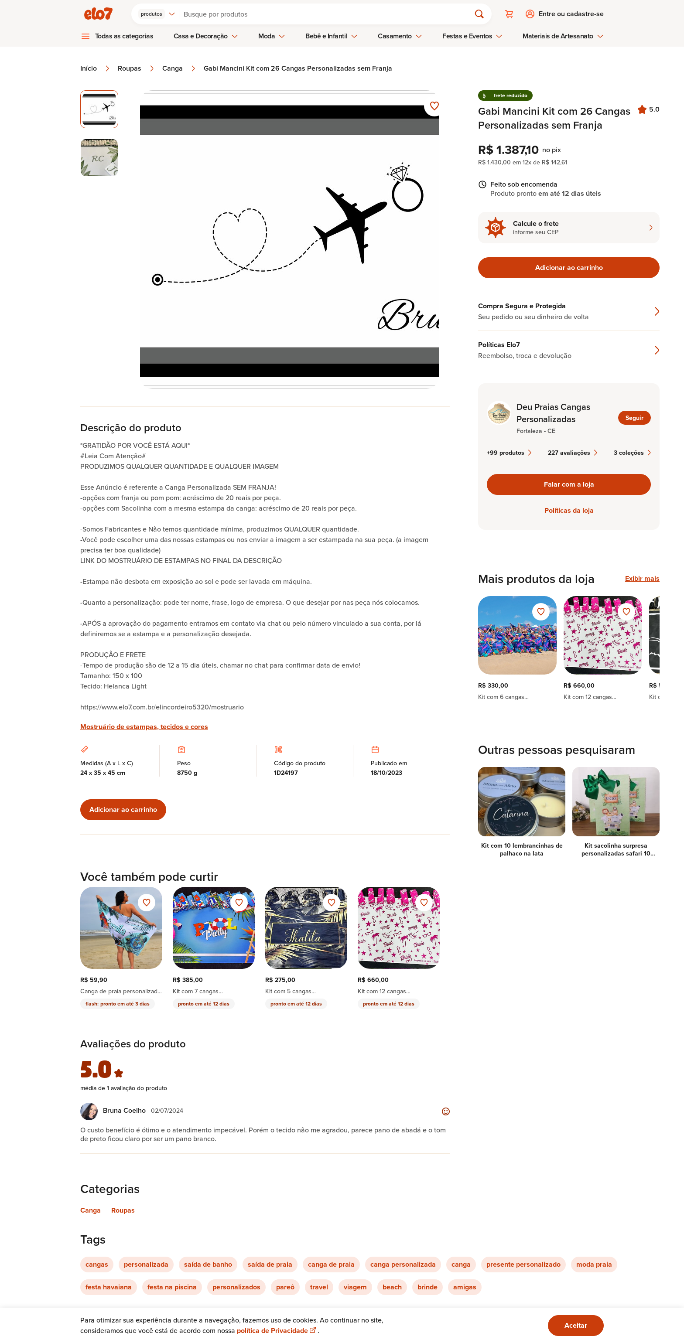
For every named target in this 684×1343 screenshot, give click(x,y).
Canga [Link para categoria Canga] (90, 1210)
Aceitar (575, 1325)
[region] (569, 648)
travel (319, 1287)
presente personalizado (523, 1264)
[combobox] (156, 14)
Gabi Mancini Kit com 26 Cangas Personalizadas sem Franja (298, 68)
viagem (355, 1287)
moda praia (594, 1264)
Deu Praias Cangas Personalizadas (553, 413)
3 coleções (632, 453)
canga (461, 1264)
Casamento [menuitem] (400, 36)
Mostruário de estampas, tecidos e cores (144, 727)
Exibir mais (642, 578)
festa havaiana (109, 1287)
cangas (97, 1264)
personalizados (236, 1287)
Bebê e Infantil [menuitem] (331, 36)
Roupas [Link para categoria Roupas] (123, 1210)
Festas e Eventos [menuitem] (472, 36)
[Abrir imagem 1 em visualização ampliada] (289, 239)
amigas (464, 1287)
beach (392, 1287)
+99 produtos (509, 453)
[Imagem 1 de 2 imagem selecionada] (99, 109)
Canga (179, 68)
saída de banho (208, 1264)
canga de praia (331, 1264)
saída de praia (270, 1264)
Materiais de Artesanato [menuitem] (563, 36)
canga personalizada (403, 1264)
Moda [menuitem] (271, 36)
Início (95, 68)
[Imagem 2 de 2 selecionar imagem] (99, 158)
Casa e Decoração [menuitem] (206, 36)
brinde (427, 1287)
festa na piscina (172, 1287)
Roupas (136, 68)
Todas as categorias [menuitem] (124, 36)
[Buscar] (328, 14)
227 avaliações (572, 453)
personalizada (146, 1264)
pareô (285, 1287)
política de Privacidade (277, 1331)
